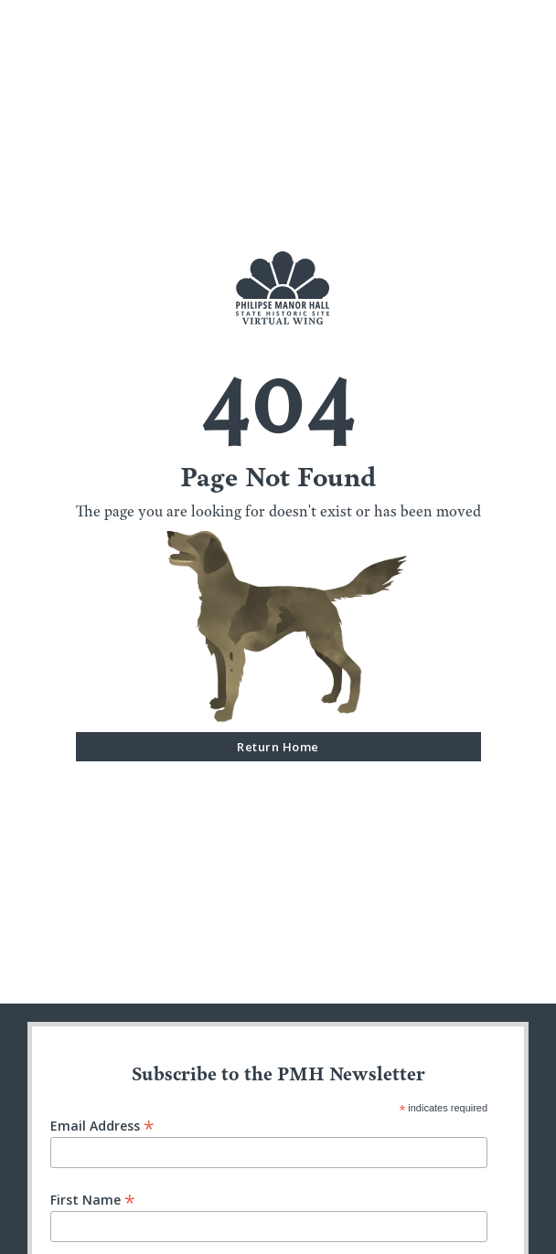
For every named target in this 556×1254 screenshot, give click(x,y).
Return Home (278, 747)
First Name (92, 1198)
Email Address (102, 1124)
